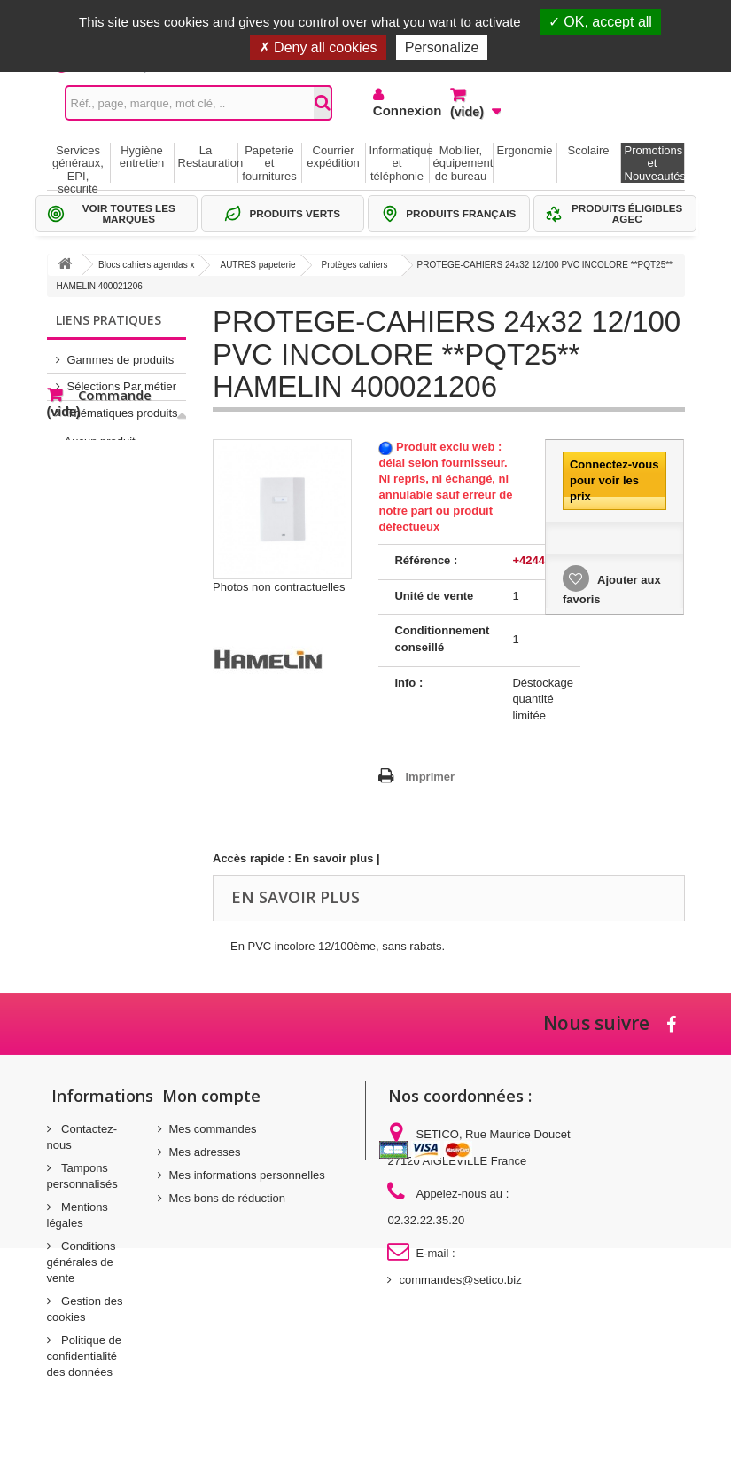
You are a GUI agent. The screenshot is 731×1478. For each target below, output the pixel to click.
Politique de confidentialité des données (84, 1356)
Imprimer (430, 776)
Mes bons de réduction (227, 1198)
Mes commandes (213, 1129)
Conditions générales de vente (81, 1262)
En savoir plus (334, 858)
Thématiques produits (122, 406)
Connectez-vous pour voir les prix (614, 480)
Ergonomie (525, 150)
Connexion (398, 110)
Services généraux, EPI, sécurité (78, 163)
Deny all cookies (318, 47)
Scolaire (589, 150)
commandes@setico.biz (460, 1279)
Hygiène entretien (142, 156)
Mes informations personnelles (247, 1175)
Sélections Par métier (122, 379)
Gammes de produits (121, 352)
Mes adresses (205, 1152)
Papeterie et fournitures (269, 163)
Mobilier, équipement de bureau (463, 163)
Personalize (442, 47)
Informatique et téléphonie (399, 163)
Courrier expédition (333, 156)
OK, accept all (600, 21)
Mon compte (211, 1095)
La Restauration (207, 156)
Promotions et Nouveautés (654, 163)
